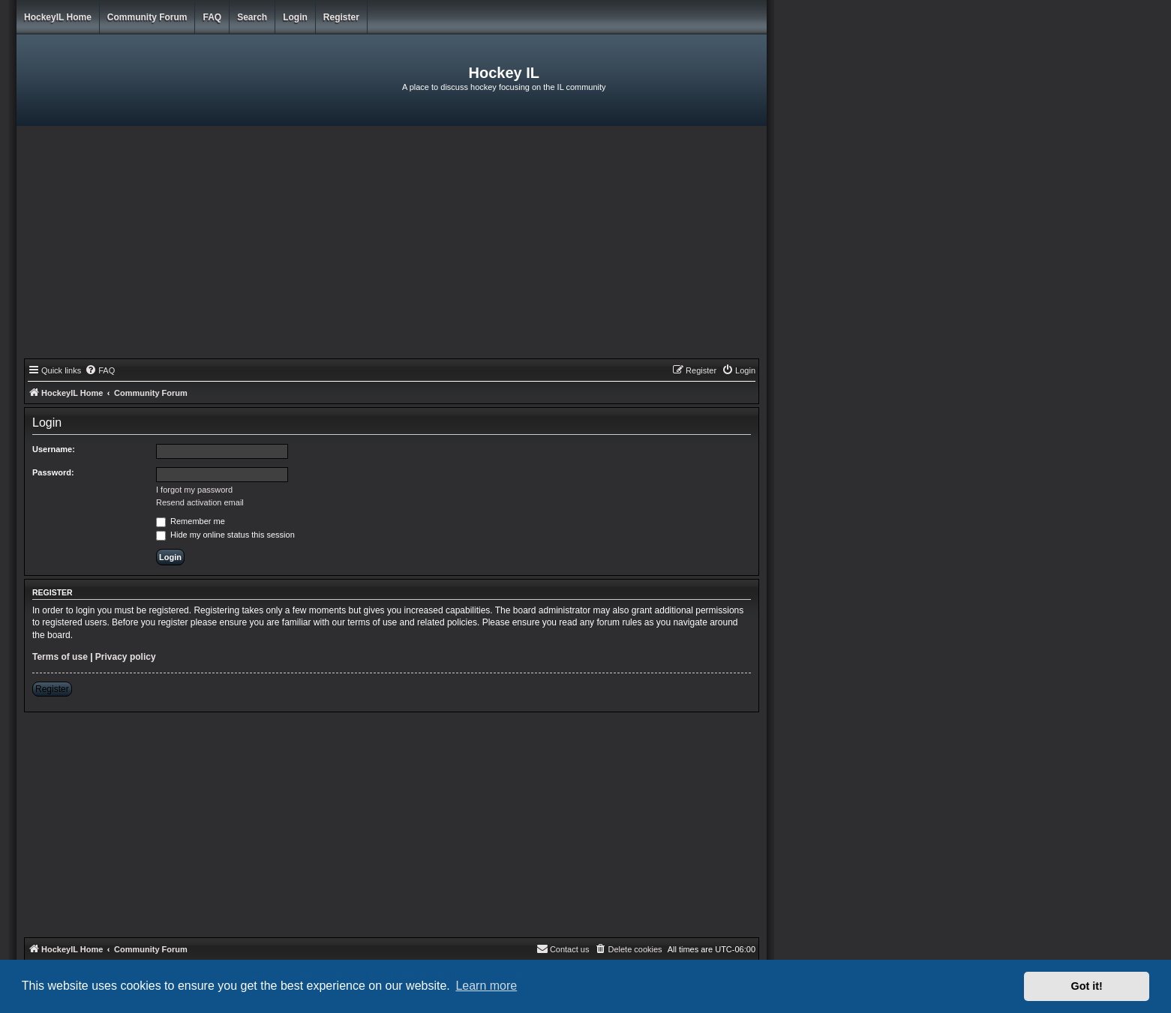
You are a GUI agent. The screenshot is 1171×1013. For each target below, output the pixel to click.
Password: (53, 472)
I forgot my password (194, 489)
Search (252, 17)
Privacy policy (125, 657)
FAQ (212, 17)
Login (295, 17)
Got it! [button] (1087, 986)
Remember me (190, 521)
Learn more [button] (486, 985)
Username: (53, 449)
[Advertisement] (391, 246)
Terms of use (60, 657)
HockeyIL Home (58, 17)
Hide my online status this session (225, 534)
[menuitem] (100, 370)
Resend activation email (200, 502)
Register (341, 17)
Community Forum (147, 17)
